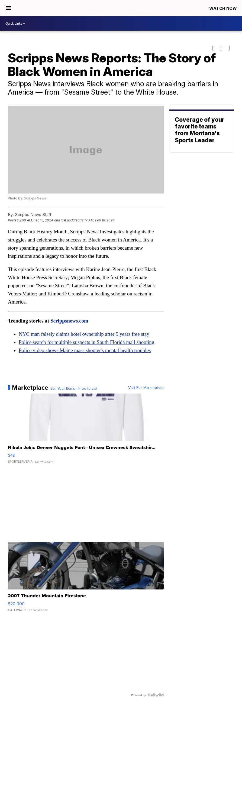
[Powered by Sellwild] (156, 695)
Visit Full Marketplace (146, 387)
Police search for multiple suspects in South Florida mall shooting (86, 342)
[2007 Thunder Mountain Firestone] (86, 579)
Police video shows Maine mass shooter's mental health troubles (85, 350)
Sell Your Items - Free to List (73, 388)
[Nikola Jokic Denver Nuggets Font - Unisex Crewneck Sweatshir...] (86, 431)
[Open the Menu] (8, 8)
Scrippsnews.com (69, 321)
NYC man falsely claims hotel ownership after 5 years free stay (84, 334)
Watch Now (223, 8)
